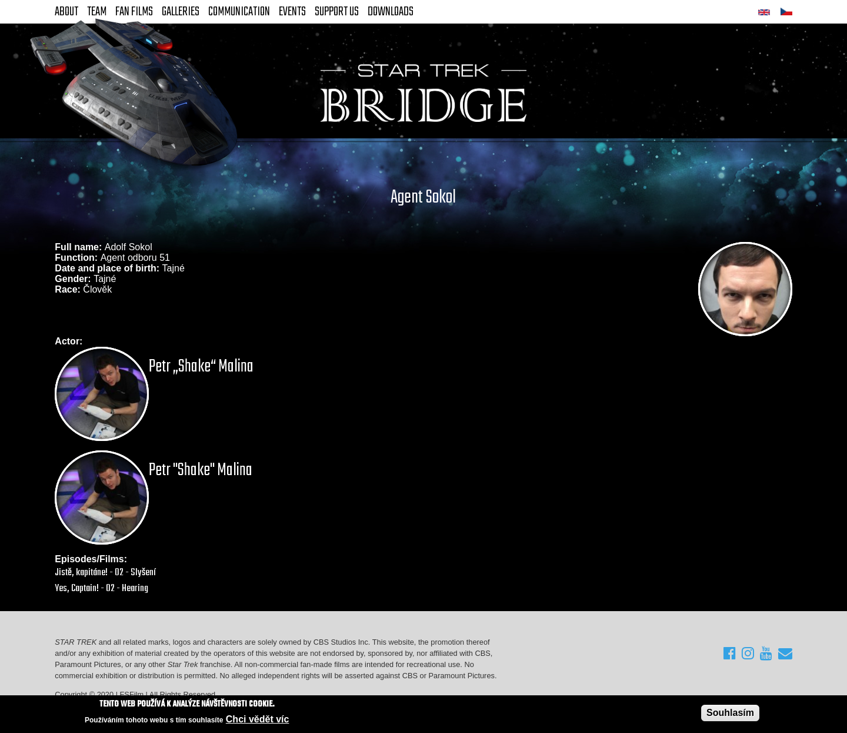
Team (96, 12)
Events (292, 12)
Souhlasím (730, 713)
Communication (239, 12)
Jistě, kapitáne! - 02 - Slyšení (105, 573)
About (66, 12)
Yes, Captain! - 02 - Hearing (101, 588)
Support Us (337, 12)
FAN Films (134, 12)
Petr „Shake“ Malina (201, 367)
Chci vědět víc (257, 719)
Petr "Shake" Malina (200, 470)
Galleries (180, 12)
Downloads (391, 12)
